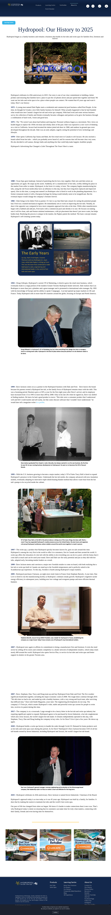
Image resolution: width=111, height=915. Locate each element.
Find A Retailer (49, 9)
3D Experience (68, 895)
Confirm (55, 912)
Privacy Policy (89, 889)
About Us (74, 5)
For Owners (67, 889)
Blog (65, 893)
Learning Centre (50, 5)
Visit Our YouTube (90, 895)
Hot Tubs (52, 885)
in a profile (40, 402)
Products (38, 5)
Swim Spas (53, 887)
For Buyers (67, 887)
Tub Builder (63, 5)
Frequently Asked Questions (72, 891)
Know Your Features (70, 885)
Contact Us (88, 885)
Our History (88, 887)
